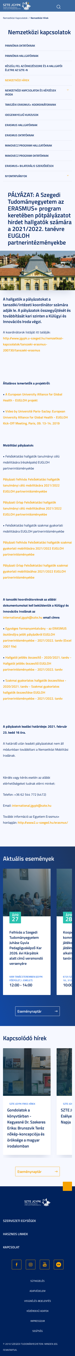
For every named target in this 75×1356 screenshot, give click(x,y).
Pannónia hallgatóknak (21, 56)
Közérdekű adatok (38, 1311)
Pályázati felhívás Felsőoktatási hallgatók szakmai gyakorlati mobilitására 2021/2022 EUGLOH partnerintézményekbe (37, 548)
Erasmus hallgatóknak (21, 125)
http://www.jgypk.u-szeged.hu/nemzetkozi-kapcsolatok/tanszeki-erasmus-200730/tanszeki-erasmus (33, 344)
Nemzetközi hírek (39, 18)
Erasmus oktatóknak (19, 135)
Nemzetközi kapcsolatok (15, 18)
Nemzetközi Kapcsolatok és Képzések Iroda (30, 92)
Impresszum (37, 1321)
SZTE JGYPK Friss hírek (22, 1103)
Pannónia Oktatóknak (20, 45)
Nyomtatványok (16, 176)
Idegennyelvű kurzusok (21, 115)
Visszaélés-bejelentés (37, 1301)
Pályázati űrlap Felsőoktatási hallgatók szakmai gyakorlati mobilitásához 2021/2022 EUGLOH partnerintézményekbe (35, 571)
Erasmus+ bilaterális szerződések (29, 166)
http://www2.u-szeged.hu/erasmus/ (43, 822)
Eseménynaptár (29, 1011)
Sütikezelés (37, 1281)
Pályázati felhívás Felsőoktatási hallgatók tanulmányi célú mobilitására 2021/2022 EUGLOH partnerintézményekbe (31, 485)
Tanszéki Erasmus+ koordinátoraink (30, 104)
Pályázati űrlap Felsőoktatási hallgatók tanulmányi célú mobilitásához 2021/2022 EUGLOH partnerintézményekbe (32, 508)
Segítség (37, 1331)
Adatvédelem (37, 1291)
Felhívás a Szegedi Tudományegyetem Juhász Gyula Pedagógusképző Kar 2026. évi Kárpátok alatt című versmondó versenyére (26, 948)
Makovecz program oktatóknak (27, 155)
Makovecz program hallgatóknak (28, 145)
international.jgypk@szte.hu (22, 617)
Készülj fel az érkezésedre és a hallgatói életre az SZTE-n (33, 68)
